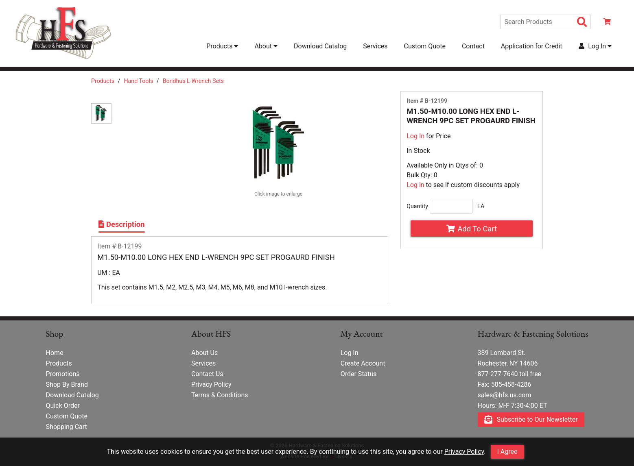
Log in (415, 185)
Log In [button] (595, 46)
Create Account (363, 363)
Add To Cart (471, 228)
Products (102, 81)
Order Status (359, 374)
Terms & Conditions (219, 395)
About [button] (266, 46)
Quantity (417, 206)
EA (480, 206)
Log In (415, 136)
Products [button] (222, 46)
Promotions (63, 374)
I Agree (507, 451)
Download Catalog (320, 46)
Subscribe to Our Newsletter (531, 420)
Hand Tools (138, 81)
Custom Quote (425, 46)
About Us (204, 353)
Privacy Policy (464, 451)
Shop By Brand (67, 384)
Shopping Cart (66, 427)
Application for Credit (531, 46)
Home (54, 353)
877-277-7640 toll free (510, 374)
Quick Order (63, 405)
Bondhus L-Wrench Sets (193, 81)
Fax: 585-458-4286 (504, 384)
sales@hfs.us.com (504, 395)
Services (375, 46)
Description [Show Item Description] (121, 224)
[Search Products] (582, 22)
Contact (473, 46)
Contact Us (207, 374)
